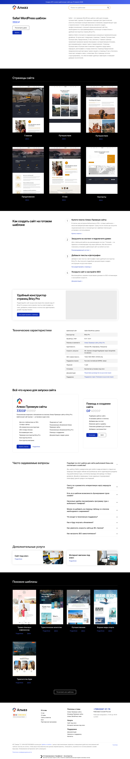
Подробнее (18, 559)
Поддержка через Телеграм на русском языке (98, 377)
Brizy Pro (102, 342)
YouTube (115, 745)
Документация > (77, 281)
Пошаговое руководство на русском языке (97, 373)
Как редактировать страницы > (82, 267)
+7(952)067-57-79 (102, 709)
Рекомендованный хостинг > (81, 250)
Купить (17, 32)
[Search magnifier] (108, 7)
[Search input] (89, 7)
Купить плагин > (77, 233)
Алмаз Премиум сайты (91, 342)
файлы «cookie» (46, 744)
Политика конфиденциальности (22, 752)
